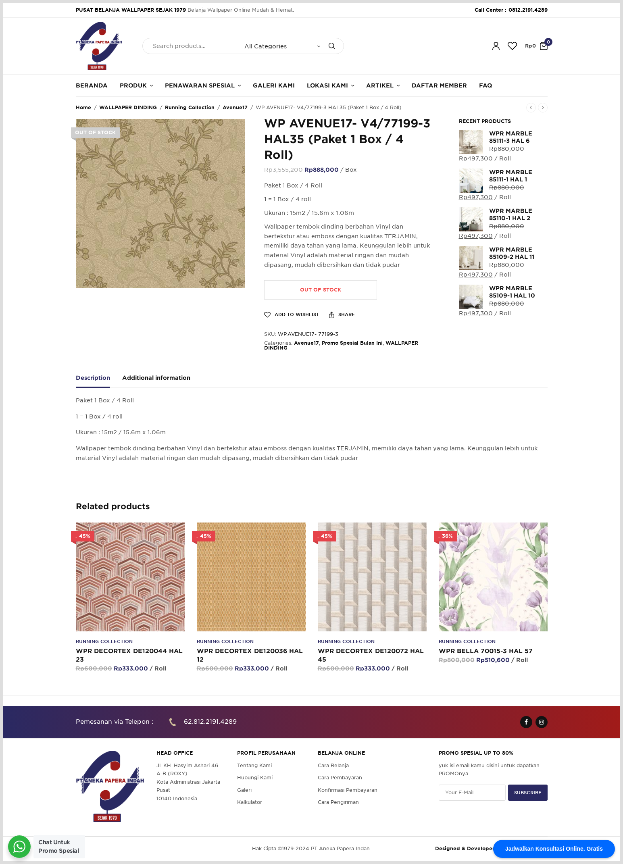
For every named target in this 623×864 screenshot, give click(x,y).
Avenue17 (235, 107)
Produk (133, 85)
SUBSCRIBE (528, 792)
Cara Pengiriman (338, 802)
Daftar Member (439, 85)
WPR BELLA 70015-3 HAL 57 (486, 651)
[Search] (332, 46)
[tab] (99, 381)
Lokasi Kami (327, 85)
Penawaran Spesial (200, 85)
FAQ (485, 85)
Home (83, 107)
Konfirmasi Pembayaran (347, 790)
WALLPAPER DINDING (128, 107)
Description (93, 378)
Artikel (380, 85)
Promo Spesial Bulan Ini (352, 343)
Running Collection (190, 107)
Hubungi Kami (255, 777)
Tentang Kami (254, 765)
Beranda (92, 85)
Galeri (244, 790)
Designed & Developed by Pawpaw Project (491, 848)
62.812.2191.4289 (210, 721)
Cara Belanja (333, 765)
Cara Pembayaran (340, 777)
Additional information (156, 378)
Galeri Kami (274, 85)
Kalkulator (249, 802)
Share (342, 315)
